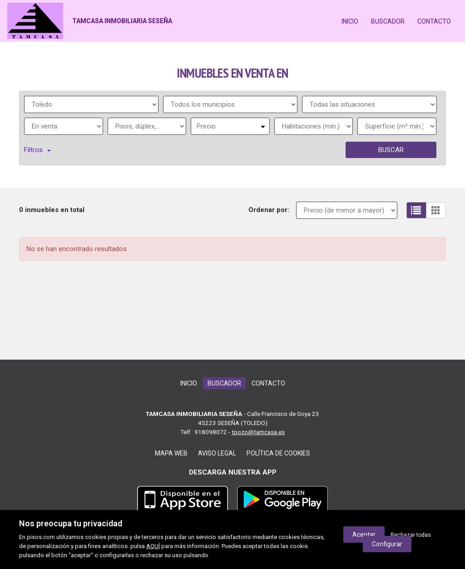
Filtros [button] (37, 150)
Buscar (391, 150)
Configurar (387, 544)
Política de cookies (278, 453)
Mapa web (171, 453)
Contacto (434, 21)
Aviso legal (217, 453)
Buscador (388, 21)
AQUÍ (153, 546)
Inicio (349, 21)
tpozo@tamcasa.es (258, 431)
